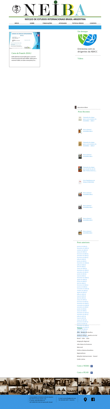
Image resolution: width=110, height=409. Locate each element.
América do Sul (92, 335)
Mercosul (80, 347)
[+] (75, 107)
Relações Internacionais (84, 356)
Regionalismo (81, 353)
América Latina (82, 335)
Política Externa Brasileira (85, 350)
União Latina (81, 359)
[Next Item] (95, 40)
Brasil (79, 338)
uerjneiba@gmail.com (69, 398)
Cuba (87, 338)
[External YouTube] (87, 71)
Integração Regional (83, 341)
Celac (83, 338)
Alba (78, 332)
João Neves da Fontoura (84, 344)
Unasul (95, 356)
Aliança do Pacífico (87, 332)
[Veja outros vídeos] (86, 107)
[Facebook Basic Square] (92, 366)
